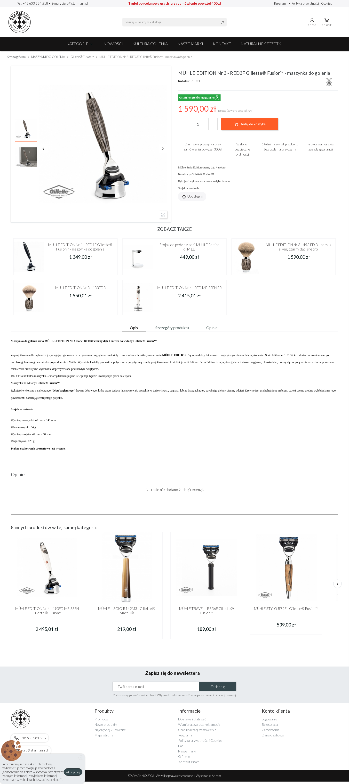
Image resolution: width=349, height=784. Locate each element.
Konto (312, 23)
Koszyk (327, 23)
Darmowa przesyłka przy (203, 149)
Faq (180, 748)
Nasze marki (190, 46)
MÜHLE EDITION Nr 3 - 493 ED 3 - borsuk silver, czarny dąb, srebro (298, 249)
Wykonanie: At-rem (208, 778)
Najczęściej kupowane (110, 732)
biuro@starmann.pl (75, 3)
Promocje (101, 721)
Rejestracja (270, 727)
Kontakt (222, 46)
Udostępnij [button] (192, 199)
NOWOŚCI (113, 46)
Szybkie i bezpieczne (242, 151)
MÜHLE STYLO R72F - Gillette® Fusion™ (286, 611)
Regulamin (281, 3)
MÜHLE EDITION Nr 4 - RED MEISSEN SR (189, 290)
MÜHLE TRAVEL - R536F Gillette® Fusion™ (206, 613)
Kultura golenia (150, 46)
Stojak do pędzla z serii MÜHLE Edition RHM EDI (189, 249)
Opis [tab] (134, 330)
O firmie (184, 759)
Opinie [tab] (211, 330)
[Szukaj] (174, 23)
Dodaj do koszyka (250, 126)
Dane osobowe (273, 737)
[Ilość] (197, 126)
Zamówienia (270, 732)
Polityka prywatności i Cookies (312, 3)
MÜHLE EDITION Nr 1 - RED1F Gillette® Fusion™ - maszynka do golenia (80, 249)
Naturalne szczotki (261, 46)
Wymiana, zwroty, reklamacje (199, 727)
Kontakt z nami (189, 764)
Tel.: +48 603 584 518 (32, 3)
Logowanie (269, 721)
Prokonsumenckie (320, 149)
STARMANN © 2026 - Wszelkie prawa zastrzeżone (160, 778)
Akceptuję (73, 772)
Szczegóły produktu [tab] (172, 330)
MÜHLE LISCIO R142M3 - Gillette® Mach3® (126, 613)
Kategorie (80, 46)
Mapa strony (104, 737)
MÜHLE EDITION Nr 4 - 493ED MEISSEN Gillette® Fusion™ (47, 613)
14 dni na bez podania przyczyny (280, 149)
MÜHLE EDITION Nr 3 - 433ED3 (80, 290)
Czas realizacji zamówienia (197, 732)
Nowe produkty (106, 727)
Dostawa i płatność (192, 721)
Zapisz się (218, 689)
